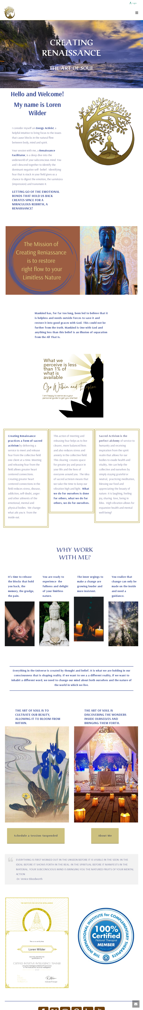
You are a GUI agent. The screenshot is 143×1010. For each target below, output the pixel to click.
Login (133, 3)
